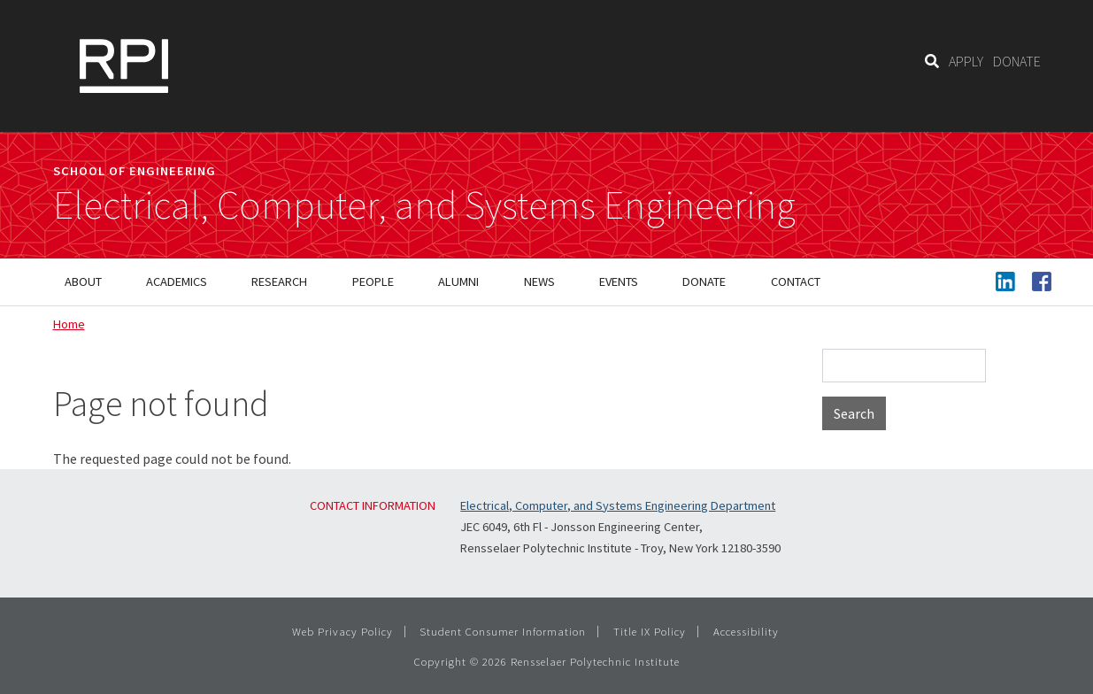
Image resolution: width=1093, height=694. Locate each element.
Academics (176, 281)
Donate (704, 281)
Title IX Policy (649, 631)
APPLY (966, 61)
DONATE (1017, 61)
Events (618, 281)
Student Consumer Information (502, 631)
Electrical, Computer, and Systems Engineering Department (617, 505)
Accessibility (746, 631)
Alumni (458, 281)
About (83, 281)
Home (69, 324)
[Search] (932, 61)
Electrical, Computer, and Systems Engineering (424, 205)
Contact (795, 281)
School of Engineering (134, 171)
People (373, 281)
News (539, 281)
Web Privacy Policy (342, 631)
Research (279, 281)
